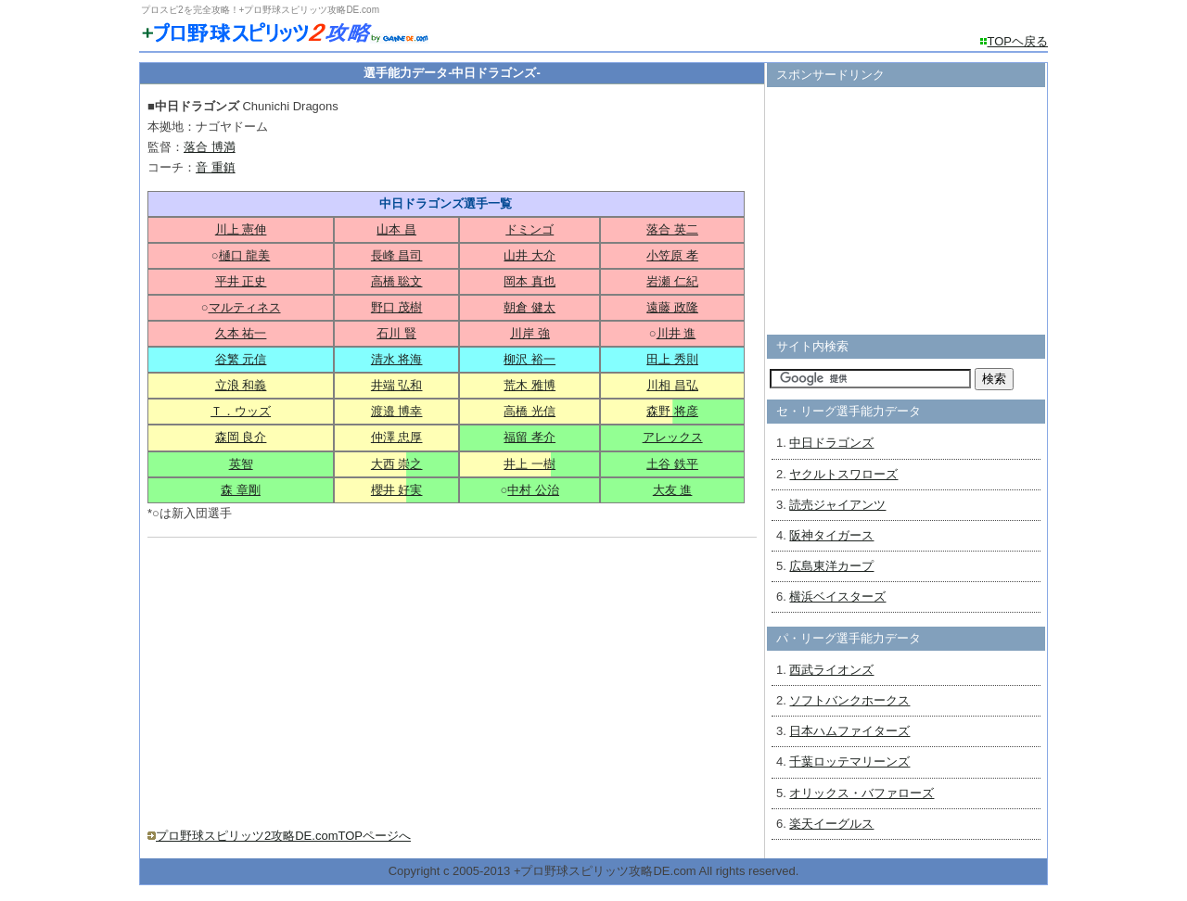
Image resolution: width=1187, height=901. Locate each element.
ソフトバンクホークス (849, 700)
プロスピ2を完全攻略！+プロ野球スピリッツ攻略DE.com (260, 10)
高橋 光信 (529, 411)
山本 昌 (396, 229)
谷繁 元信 (241, 359)
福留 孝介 (529, 437)
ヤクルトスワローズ (843, 474)
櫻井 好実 (397, 490)
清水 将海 (397, 359)
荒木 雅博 (529, 385)
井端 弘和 (397, 385)
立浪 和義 (241, 385)
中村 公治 (533, 490)
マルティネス (245, 307)
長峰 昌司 (397, 255)
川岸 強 (530, 333)
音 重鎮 (216, 167)
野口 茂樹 (397, 307)
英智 (241, 464)
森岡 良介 (241, 437)
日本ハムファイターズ (849, 731)
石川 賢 (396, 333)
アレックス (673, 437)
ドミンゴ (529, 229)
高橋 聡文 (397, 281)
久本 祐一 (241, 333)
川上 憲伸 (241, 229)
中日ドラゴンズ (831, 443)
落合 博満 (210, 147)
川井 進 (676, 333)
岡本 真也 (529, 281)
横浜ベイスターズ (837, 596)
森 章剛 (241, 490)
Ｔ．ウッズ (241, 411)
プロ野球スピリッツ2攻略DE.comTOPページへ (283, 836)
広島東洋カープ (831, 566)
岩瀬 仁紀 (672, 281)
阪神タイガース (831, 535)
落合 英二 (672, 229)
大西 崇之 (397, 464)
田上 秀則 (672, 359)
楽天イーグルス (831, 824)
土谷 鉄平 (672, 464)
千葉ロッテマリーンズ (849, 761)
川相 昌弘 (672, 385)
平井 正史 (241, 281)
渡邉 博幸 (397, 411)
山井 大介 (529, 255)
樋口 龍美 (245, 255)
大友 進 (673, 490)
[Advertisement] (303, 676)
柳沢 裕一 (529, 359)
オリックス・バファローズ (861, 793)
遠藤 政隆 (672, 307)
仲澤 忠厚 (397, 437)
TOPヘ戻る (1018, 41)
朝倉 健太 (529, 307)
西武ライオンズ (831, 670)
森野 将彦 (672, 411)
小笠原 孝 (672, 255)
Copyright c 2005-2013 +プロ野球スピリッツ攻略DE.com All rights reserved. (594, 871)
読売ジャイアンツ (837, 505)
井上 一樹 (529, 464)
